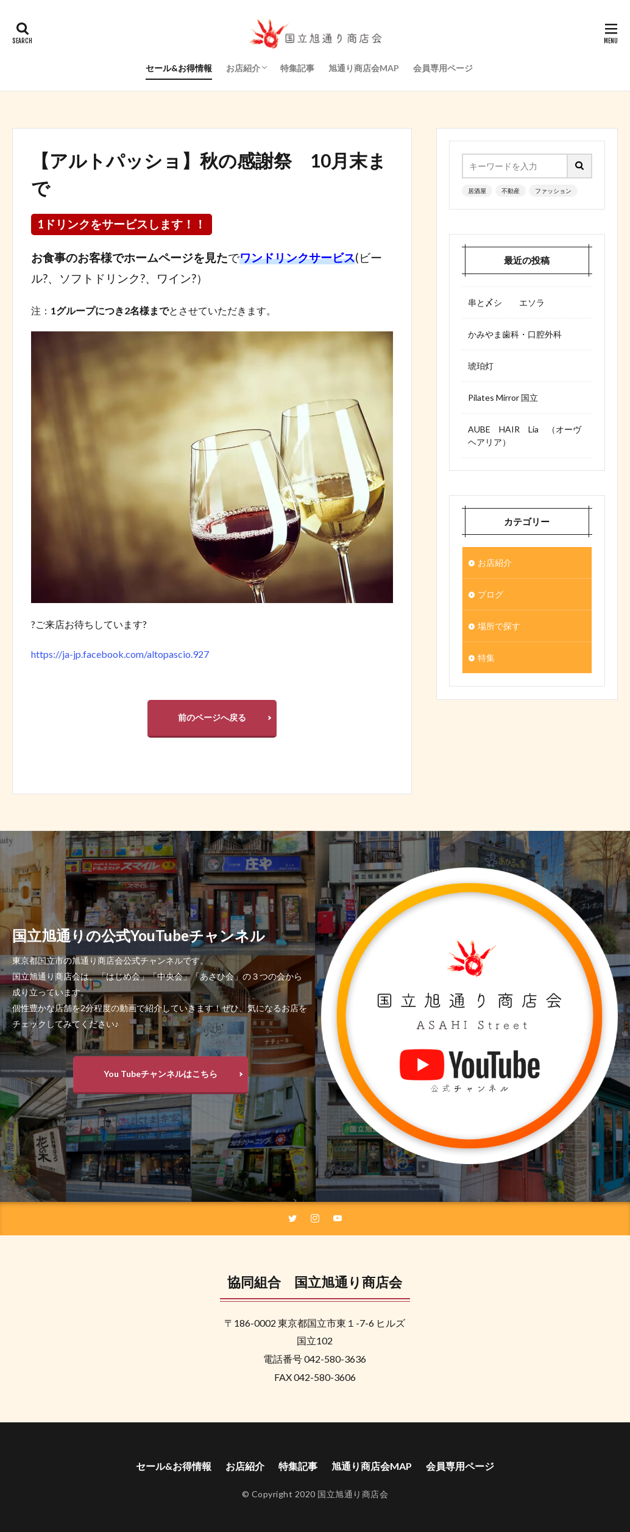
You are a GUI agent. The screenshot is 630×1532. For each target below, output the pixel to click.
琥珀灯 (481, 366)
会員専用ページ (443, 68)
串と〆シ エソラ (506, 302)
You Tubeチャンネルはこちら (161, 1073)
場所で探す (499, 626)
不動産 (510, 190)
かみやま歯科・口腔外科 (515, 334)
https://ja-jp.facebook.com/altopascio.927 (120, 654)
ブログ (490, 594)
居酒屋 (477, 190)
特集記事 (297, 68)
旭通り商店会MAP (363, 68)
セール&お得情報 (179, 68)
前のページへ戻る (212, 717)
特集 (486, 657)
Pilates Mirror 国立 (503, 397)
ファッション (553, 190)
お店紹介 (243, 68)
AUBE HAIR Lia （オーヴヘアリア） (524, 435)
